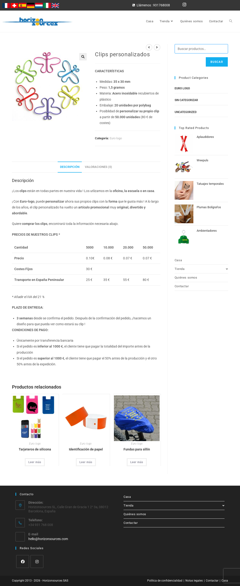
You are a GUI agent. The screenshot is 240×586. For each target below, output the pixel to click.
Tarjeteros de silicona (35, 449)
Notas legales (194, 580)
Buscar (216, 62)
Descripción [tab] (69, 167)
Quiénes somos (186, 277)
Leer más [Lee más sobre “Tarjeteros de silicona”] (34, 462)
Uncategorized (186, 112)
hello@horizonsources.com (48, 539)
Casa (178, 260)
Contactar (182, 286)
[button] (83, 56)
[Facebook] (22, 561)
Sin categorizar (186, 100)
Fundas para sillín (137, 449)
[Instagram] (36, 561)
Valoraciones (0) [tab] (98, 167)
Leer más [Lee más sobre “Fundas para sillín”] (136, 462)
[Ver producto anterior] (149, 47)
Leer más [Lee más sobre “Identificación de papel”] (85, 462)
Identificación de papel (86, 449)
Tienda (201, 269)
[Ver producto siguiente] (157, 47)
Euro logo (116, 138)
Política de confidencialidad (164, 580)
